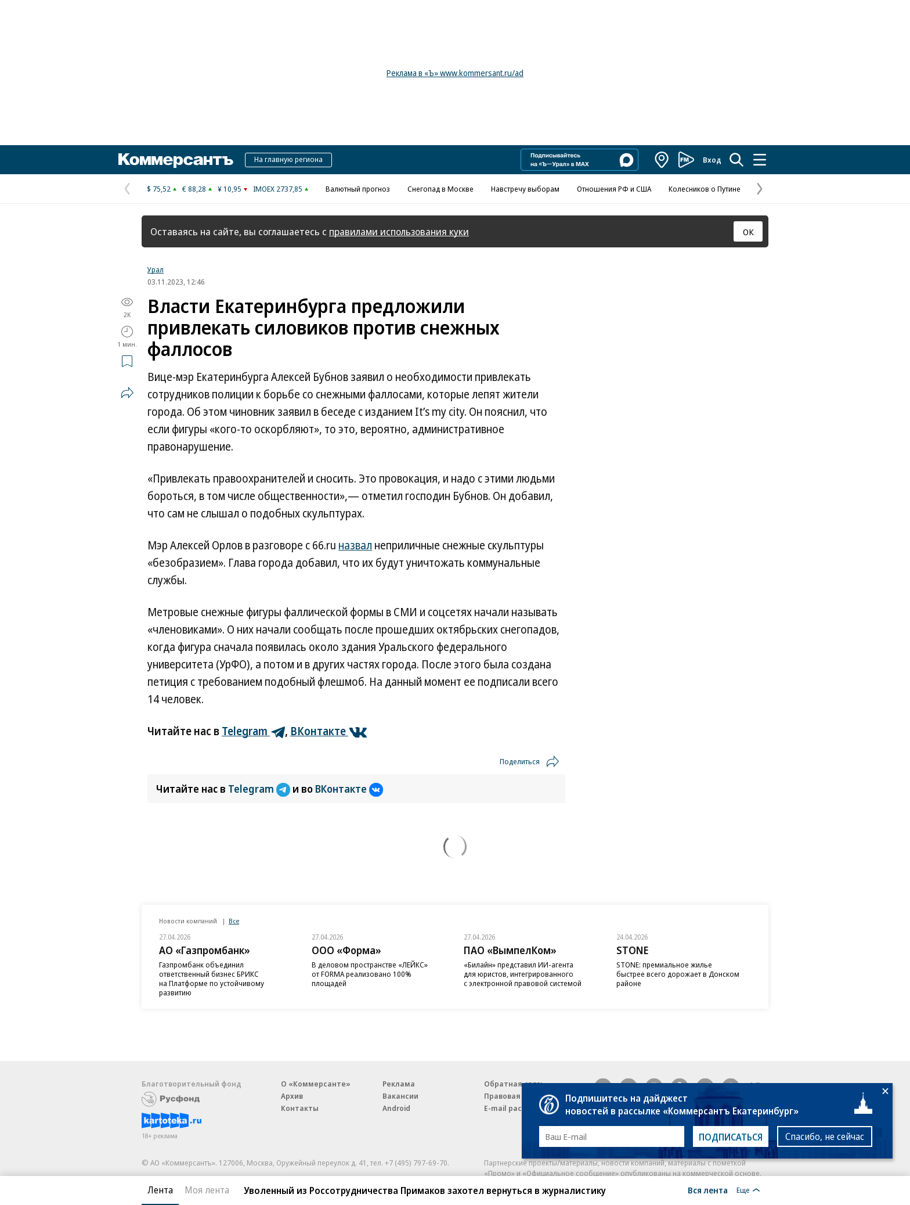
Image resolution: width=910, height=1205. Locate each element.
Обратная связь (514, 1083)
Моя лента (207, 1190)
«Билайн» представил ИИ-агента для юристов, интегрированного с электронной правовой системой (523, 973)
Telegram (260, 789)
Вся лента (708, 1190)
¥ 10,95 (229, 189)
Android (396, 1108)
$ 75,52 (159, 189)
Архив (292, 1096)
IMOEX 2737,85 (277, 189)
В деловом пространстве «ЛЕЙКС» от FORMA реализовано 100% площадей (370, 973)
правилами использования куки (399, 231)
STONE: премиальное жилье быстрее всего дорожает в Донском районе (677, 973)
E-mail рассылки (514, 1108)
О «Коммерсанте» (316, 1083)
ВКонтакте (349, 789)
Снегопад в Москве (440, 189)
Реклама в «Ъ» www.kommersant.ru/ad (455, 72)
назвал (355, 545)
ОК (748, 232)
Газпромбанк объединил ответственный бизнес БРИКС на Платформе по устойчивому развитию (211, 978)
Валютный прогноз (358, 189)
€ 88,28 (194, 189)
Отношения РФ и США (614, 189)
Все (234, 920)
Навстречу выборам (525, 189)
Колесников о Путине (705, 189)
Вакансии (400, 1096)
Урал (155, 269)
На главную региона (288, 159)
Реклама (398, 1083)
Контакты (300, 1108)
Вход (712, 159)
